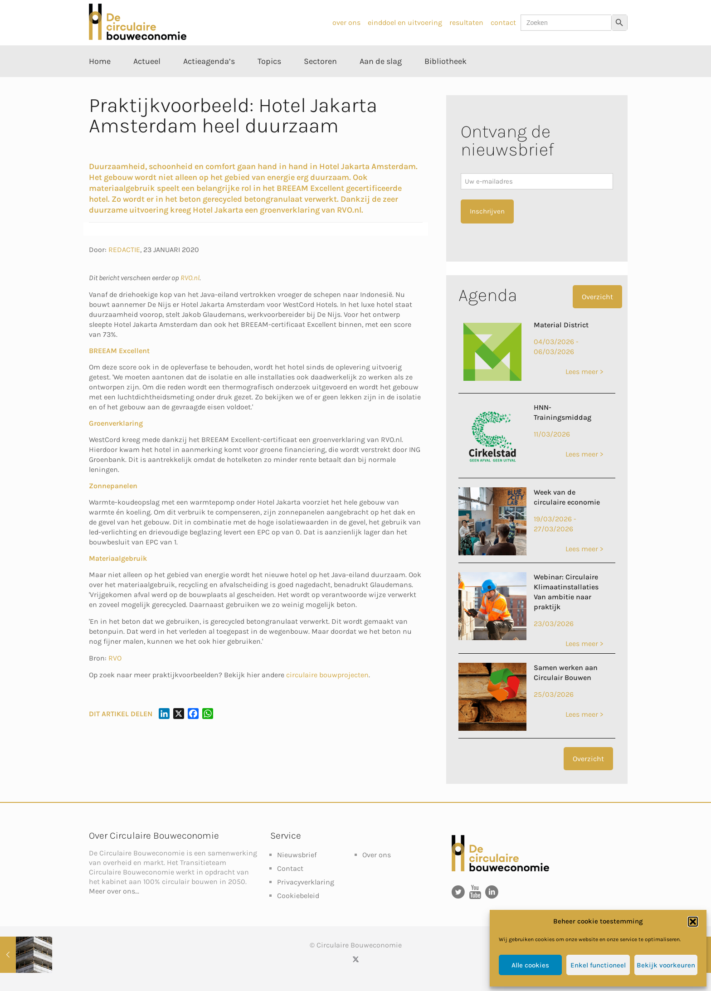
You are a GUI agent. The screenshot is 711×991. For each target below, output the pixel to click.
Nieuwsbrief (297, 854)
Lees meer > (584, 371)
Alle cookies (530, 965)
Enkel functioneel (598, 965)
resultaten (466, 22)
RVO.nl (190, 277)
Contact (290, 868)
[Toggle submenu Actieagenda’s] (209, 81)
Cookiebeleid (298, 895)
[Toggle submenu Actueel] (147, 81)
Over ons (376, 854)
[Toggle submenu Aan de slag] (381, 81)
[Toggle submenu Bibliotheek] (445, 81)
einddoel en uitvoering (405, 22)
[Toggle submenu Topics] (269, 81)
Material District (561, 325)
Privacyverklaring (305, 882)
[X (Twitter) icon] (355, 959)
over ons (346, 22)
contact (503, 22)
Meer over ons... (114, 891)
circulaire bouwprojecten (327, 674)
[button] (692, 921)
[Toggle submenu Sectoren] (320, 81)
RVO (115, 658)
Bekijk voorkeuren (666, 965)
